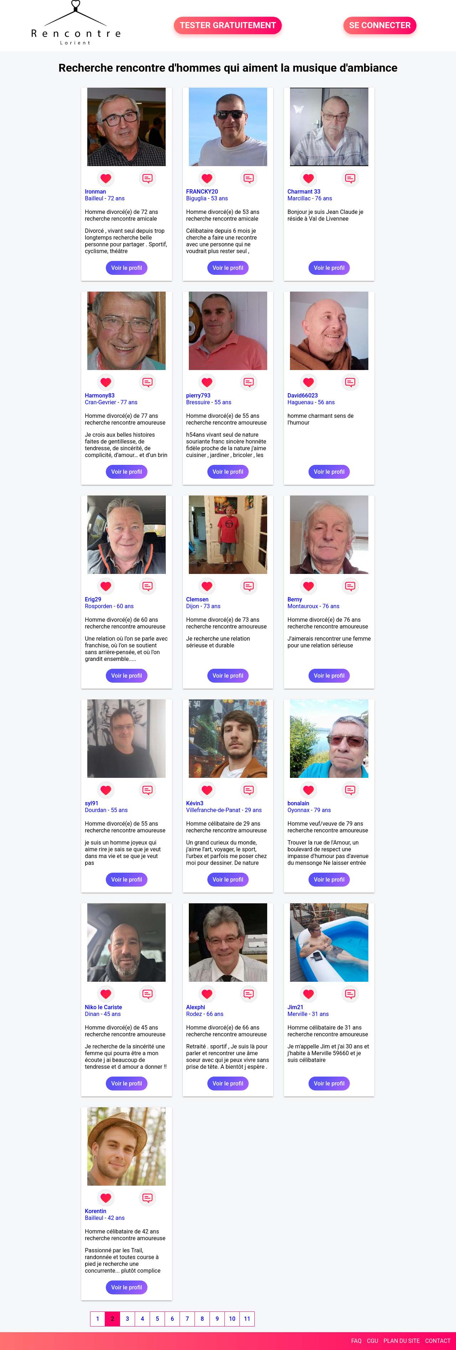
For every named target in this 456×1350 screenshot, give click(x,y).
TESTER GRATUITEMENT (228, 26)
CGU (372, 1341)
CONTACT (438, 1341)
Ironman (95, 191)
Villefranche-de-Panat (213, 810)
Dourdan (95, 810)
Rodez (194, 1014)
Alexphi (195, 1007)
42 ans (116, 1218)
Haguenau (300, 402)
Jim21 (295, 1007)
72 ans (116, 198)
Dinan (92, 1014)
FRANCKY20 (202, 191)
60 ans (125, 606)
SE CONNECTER (380, 26)
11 (247, 1318)
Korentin (95, 1211)
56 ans (326, 402)
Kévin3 (194, 803)
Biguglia (196, 198)
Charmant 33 (304, 191)
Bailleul (94, 198)
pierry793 (198, 395)
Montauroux (302, 606)
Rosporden (98, 606)
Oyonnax (298, 810)
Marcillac (299, 198)
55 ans (223, 402)
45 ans (112, 1014)
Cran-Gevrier (100, 402)
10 (232, 1318)
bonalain (298, 803)
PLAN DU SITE (402, 1341)
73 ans (212, 606)
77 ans (129, 402)
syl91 (91, 803)
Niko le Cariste (103, 1007)
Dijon (192, 606)
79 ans (322, 810)
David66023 (302, 395)
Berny (294, 599)
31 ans (320, 1014)
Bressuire (198, 402)
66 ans (214, 1014)
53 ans (219, 198)
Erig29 (93, 599)
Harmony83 (100, 395)
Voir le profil (126, 268)
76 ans (323, 198)
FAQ (356, 1341)
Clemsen (197, 599)
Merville (297, 1014)
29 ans (253, 810)
